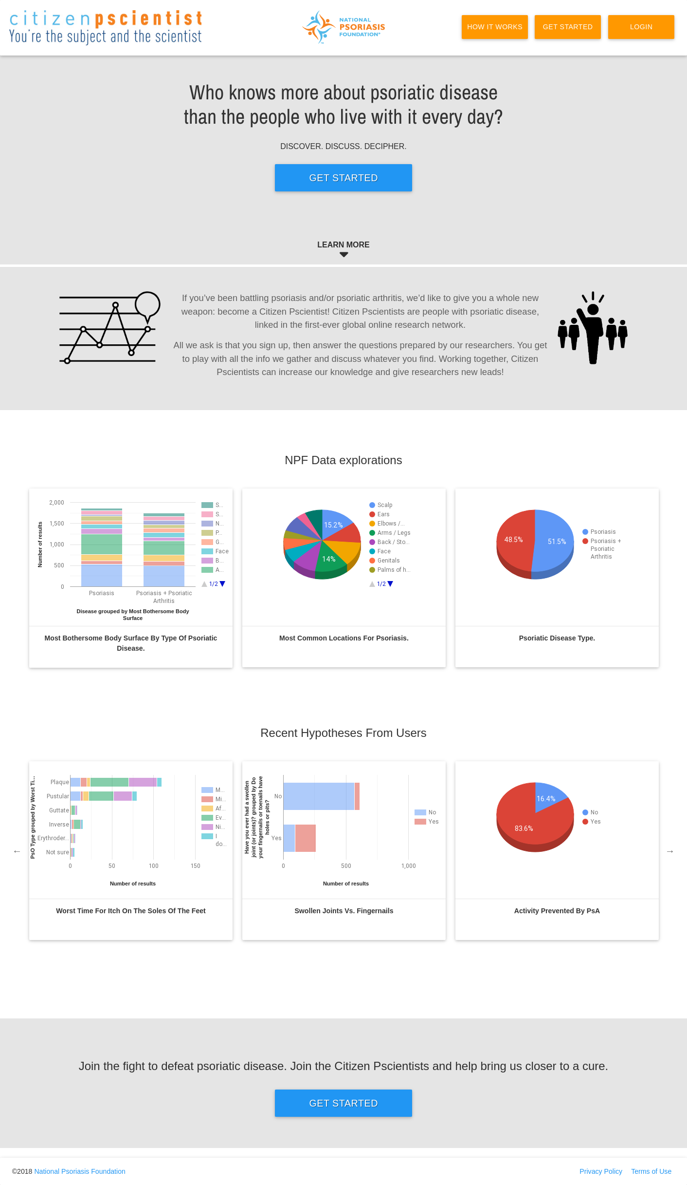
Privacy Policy (600, 1171)
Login (641, 27)
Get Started (568, 27)
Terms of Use (651, 1171)
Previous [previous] (17, 851)
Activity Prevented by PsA (557, 911)
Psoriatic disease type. (557, 638)
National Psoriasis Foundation (79, 1171)
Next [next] (670, 851)
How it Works (495, 27)
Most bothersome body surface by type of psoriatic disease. (131, 643)
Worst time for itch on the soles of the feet (131, 911)
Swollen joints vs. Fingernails (343, 911)
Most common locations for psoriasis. (344, 638)
